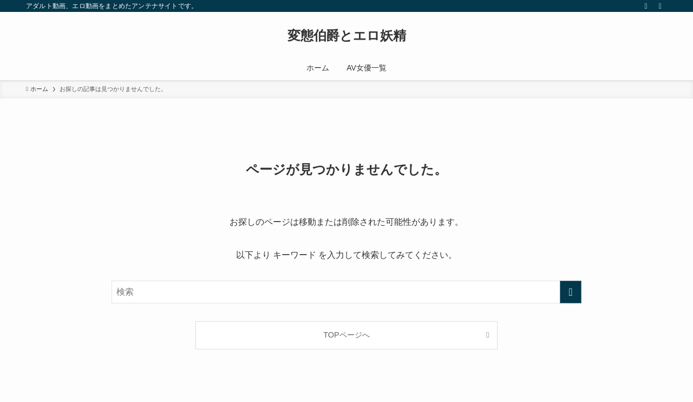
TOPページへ (346, 334)
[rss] (646, 6)
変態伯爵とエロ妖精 (346, 35)
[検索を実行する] (570, 292)
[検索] (660, 6)
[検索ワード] (346, 292)
